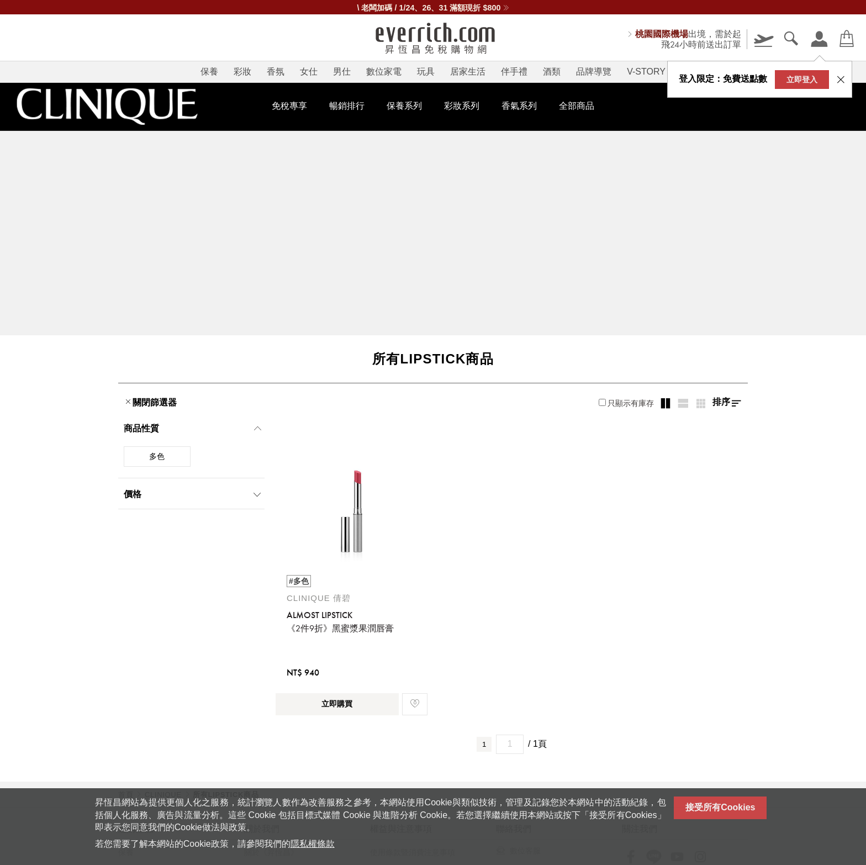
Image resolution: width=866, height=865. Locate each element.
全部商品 (576, 105)
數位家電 (384, 71)
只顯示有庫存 (626, 403)
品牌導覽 (593, 71)
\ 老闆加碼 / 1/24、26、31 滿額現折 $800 (433, 7)
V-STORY (646, 71)
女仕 (309, 71)
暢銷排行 (347, 105)
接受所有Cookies (720, 807)
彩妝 (242, 71)
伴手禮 (514, 71)
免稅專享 (289, 105)
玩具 (426, 71)
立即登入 (801, 79)
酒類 (552, 71)
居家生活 (467, 71)
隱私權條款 (313, 843)
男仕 (342, 71)
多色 (157, 456)
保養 (209, 71)
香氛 (275, 71)
